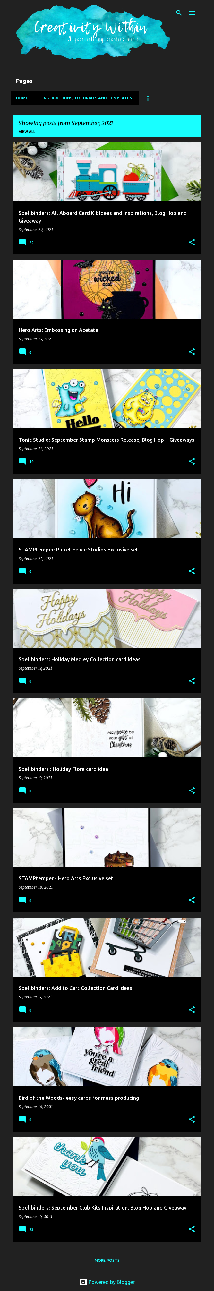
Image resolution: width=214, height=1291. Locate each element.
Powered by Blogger (107, 1282)
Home (22, 98)
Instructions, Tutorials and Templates (87, 98)
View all (27, 131)
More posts (107, 1260)
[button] (192, 242)
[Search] (179, 13)
